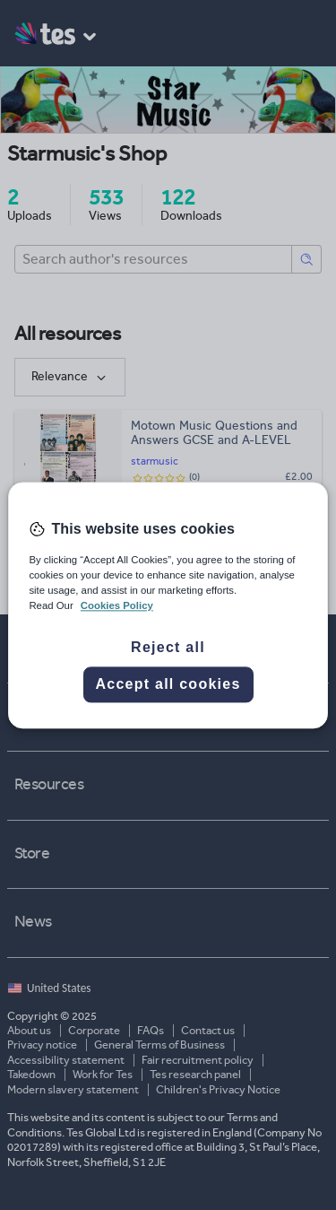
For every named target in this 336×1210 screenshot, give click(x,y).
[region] (167, 605)
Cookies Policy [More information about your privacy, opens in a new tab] (117, 605)
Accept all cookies (167, 684)
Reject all (168, 647)
